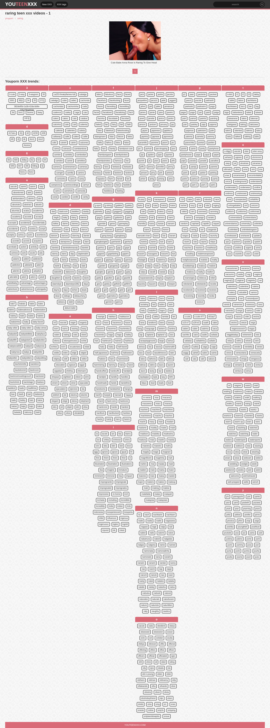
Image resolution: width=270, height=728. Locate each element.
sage (213, 347)
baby (26, 322)
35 (35, 100)
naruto (154, 575)
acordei (15, 241)
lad (153, 304)
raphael (195, 223)
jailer (158, 106)
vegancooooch (238, 328)
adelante (28, 265)
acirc (30, 235)
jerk (160, 173)
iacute (104, 434)
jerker (143, 179)
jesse (156, 185)
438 (43, 133)
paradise (214, 161)
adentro (16, 271)
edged (83, 353)
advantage (26, 283)
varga (239, 310)
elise (60, 413)
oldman (152, 680)
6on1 (22, 172)
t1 (237, 94)
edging (57, 359)
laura (161, 365)
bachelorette (20, 364)
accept (39, 217)
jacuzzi (154, 100)
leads (161, 383)
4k (24, 139)
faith (129, 124)
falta (96, 148)
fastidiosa (108, 191)
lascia (158, 347)
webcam (247, 458)
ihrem (106, 458)
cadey (68, 112)
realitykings (189, 266)
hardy (108, 419)
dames (75, 223)
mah (170, 458)
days (65, 290)
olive (173, 686)
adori (24, 277)
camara (66, 148)
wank (256, 403)
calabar (84, 118)
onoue (166, 716)
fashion (108, 185)
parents (213, 167)
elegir (65, 401)
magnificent (146, 458)
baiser (14, 406)
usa (229, 254)
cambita (68, 154)
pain (184, 118)
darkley (73, 260)
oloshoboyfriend (148, 698)
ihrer (124, 458)
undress (229, 193)
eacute (63, 322)
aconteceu (41, 235)
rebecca (202, 278)
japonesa (168, 136)
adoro (33, 277)
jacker (150, 94)
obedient (161, 626)
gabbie (119, 205)
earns (65, 328)
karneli (152, 248)
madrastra (168, 434)
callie (85, 136)
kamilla (142, 223)
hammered (123, 359)
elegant (54, 401)
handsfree (125, 383)
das (75, 266)
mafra (168, 446)
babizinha (15, 322)
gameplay (123, 223)
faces (100, 106)
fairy (114, 124)
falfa (100, 142)
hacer (127, 322)
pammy (210, 136)
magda (146, 452)
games (109, 229)
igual (124, 452)
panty (202, 148)
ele (65, 395)
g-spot (98, 205)
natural (167, 593)
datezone (69, 272)
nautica (166, 611)
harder (114, 407)
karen (153, 241)
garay (118, 260)
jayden (151, 154)
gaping (109, 260)
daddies (75, 211)
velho (238, 341)
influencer (111, 518)
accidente (13, 229)
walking (256, 397)
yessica (230, 521)
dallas (55, 223)
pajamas (190, 130)
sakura (211, 359)
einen (64, 383)
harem (127, 419)
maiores (142, 476)
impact (129, 476)
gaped (101, 254)
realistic (204, 260)
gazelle (127, 278)
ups (227, 241)
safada (214, 335)
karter (171, 248)
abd (29, 192)
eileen (78, 377)
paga (212, 106)
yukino (239, 539)
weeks (241, 470)
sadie (204, 335)
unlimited (233, 229)
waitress (238, 391)
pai (200, 112)
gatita (98, 278)
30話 (21, 100)
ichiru (127, 440)
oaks (151, 626)
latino (152, 365)
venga (244, 359)
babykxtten (40, 340)
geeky (107, 284)
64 (45, 160)
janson (142, 124)
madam (170, 422)
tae (250, 106)
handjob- (102, 377)
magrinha (160, 458)
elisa (85, 407)
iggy (96, 452)
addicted (37, 259)
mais (152, 476)
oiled (163, 662)
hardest (125, 407)
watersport (241, 440)
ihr (131, 452)
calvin (73, 142)
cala (74, 118)
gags (99, 217)
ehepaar (55, 377)
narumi (143, 575)
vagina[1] (229, 280)
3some (30, 112)
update (257, 235)
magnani (167, 452)
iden (114, 446)
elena (74, 401)
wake (228, 397)
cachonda (85, 100)
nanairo (141, 563)
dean (57, 296)
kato (157, 266)
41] (21, 133)
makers (150, 482)
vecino (234, 322)
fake (100, 130)
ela (83, 389)
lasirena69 (169, 347)
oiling (172, 662)
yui (244, 533)
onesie (141, 710)
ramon (188, 217)
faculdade (113, 118)
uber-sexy (257, 151)
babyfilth (13, 340)
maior (171, 470)
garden (102, 266)
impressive (103, 494)
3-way (21, 94)
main (152, 470)
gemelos (112, 296)
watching (244, 434)
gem (129, 290)
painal (193, 118)
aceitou (32, 229)
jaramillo (143, 142)
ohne (148, 662)
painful (203, 118)
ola (169, 668)
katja (148, 266)
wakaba (258, 391)
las (150, 347)
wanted (249, 415)
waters (229, 440)
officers (141, 656)
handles (124, 377)
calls (54, 142)
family (112, 148)
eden (65, 353)
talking (248, 136)
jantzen (152, 124)
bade (21, 388)
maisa (161, 476)
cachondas (58, 106)
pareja (193, 167)
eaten (56, 335)
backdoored (20, 370)
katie (140, 266)
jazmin (141, 161)
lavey (151, 371)
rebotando (201, 284)
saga (205, 347)
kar (164, 235)
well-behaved (249, 476)
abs (39, 198)
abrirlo (31, 198)
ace (23, 229)
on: (165, 704)
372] (42, 100)
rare (185, 229)
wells (246, 482)
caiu (85, 112)
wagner (237, 385)
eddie (56, 353)
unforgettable (234, 205)
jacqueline (142, 100)
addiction (16, 265)
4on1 (32, 139)
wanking (232, 409)
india (111, 506)
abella (38, 192)
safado (212, 341)
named (172, 545)
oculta (170, 638)
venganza (255, 359)
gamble (102, 223)
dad (53, 211)
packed (213, 94)
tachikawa (232, 106)
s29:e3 (196, 322)
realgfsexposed (189, 260)
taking (243, 124)
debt (71, 302)
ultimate (227, 169)
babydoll (13, 334)
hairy (102, 347)
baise (40, 400)
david (67, 278)
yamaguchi (238, 496)
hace (106, 322)
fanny (97, 167)
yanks (257, 496)
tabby (256, 94)
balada (17, 412)
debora (61, 302)
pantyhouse (186, 154)
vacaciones (232, 268)
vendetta (248, 347)
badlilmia (32, 388)
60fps (24, 160)
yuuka (229, 557)
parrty (215, 179)
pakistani (202, 130)
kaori (156, 235)
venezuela (255, 353)
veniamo (238, 365)
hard (101, 401)
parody (205, 179)
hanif (98, 395)
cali (74, 124)
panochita (189, 142)
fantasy (97, 173)
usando (238, 254)
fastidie (126, 185)
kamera (161, 217)
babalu (22, 304)
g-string (108, 205)
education (60, 365)
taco (243, 106)
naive (170, 533)
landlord (152, 322)
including (112, 500)
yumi (258, 539)
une (229, 199)
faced (127, 94)
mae (152, 440)
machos (169, 415)
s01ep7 (211, 316)
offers (152, 650)
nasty (141, 581)
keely (162, 284)
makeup (172, 482)
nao (143, 569)
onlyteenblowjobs (152, 716)
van (241, 298)
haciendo (100, 335)
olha (153, 686)
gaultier (109, 278)
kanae (161, 223)
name (162, 545)
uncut (227, 181)
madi (172, 428)
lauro (143, 371)
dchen (75, 290)
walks (229, 403)
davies (77, 278)
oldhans (140, 680)
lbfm (171, 377)
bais (31, 400)
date (83, 266)
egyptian (58, 371)
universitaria (250, 217)
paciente (202, 94)
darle (57, 266)
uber (247, 151)
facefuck (102, 100)
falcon (120, 136)
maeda (171, 440)
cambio (57, 154)
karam (172, 235)
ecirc (63, 347)
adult (42, 277)
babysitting (41, 358)
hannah (118, 395)
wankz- (254, 409)
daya (86, 284)
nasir (170, 575)
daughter (82, 272)
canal (54, 197)
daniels (85, 248)
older (169, 674)
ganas (119, 229)
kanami (171, 223)
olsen (169, 698)
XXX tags (61, 4)
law (160, 371)
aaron (32, 186)
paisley (194, 124)
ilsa (101, 470)
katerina (161, 260)
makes (161, 482)
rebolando (187, 284)
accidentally (39, 223)
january (163, 124)
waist (247, 385)
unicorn (254, 205)
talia (229, 136)
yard (236, 502)
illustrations (126, 464)
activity (33, 247)
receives (213, 290)
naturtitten (167, 605)
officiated (163, 656)
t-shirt (229, 94)
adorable (13, 277)
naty (145, 611)
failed (98, 124)
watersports (255, 440)
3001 (12, 100)
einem (55, 383)
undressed (241, 193)
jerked (169, 173)
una (260, 169)
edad (87, 347)
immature (122, 470)
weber (258, 458)
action (23, 247)
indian (120, 506)
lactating (144, 304)
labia (143, 298)
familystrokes (122, 154)
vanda (227, 304)
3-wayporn (33, 94)
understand (255, 181)
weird (258, 470)
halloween (127, 353)
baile (14, 400)
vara (260, 304)
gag (108, 211)
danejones (65, 241)
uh (247, 157)
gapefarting (113, 254)
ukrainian (244, 163)
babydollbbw (26, 334)
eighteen (67, 377)
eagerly (83, 322)
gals (128, 217)
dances (64, 235)
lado (171, 304)
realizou (190, 272)
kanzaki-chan (144, 235)
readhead (211, 248)
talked (238, 136)
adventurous (27, 289)
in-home (116, 494)
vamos (254, 292)
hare (118, 419)
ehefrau (69, 371)
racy (192, 205)
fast (117, 185)
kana (151, 223)
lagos (162, 310)
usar (248, 254)
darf (56, 260)
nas (162, 575)
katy (173, 266)
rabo (198, 199)
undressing (256, 193)
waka (248, 391)
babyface (41, 334)
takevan (254, 118)
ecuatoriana (75, 347)
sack (196, 335)
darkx (83, 260)
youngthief (242, 527)
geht (97, 290)
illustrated (99, 464)
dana (75, 229)
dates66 (57, 272)
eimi (87, 377)
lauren (170, 365)
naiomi (161, 533)
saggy (186, 353)
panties (211, 142)
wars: (258, 422)
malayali (168, 494)
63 (38, 160)
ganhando (115, 241)
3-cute (12, 94)
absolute (16, 204)
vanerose (238, 304)
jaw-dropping (162, 148)
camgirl (59, 173)
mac (157, 397)
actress (14, 253)
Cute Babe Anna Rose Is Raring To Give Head (134, 62)
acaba (26, 210)
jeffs (142, 167)
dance (84, 229)
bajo (31, 406)
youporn (9, 18)
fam (104, 148)
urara (228, 248)
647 (20, 166)
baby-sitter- (27, 328)
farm (111, 179)
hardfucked (113, 413)
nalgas (141, 545)
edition (74, 359)
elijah (69, 407)
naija (163, 527)
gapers (125, 254)
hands (114, 383)
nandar (162, 563)
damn (84, 223)
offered (171, 644)
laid (170, 310)
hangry (128, 389)
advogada (41, 289)
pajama (213, 124)
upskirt (257, 241)
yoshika (229, 527)
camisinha (61, 179)
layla (155, 377)
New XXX (47, 4)
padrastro (201, 106)
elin (77, 407)
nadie (158, 521)
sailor (204, 353)
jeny (153, 173)
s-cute (187, 316)
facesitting (124, 106)
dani (87, 241)
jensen (144, 173)
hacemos (117, 322)
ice (98, 440)
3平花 (27, 118)
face (119, 94)
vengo (228, 365)
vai (260, 280)
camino (80, 173)
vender (237, 347)
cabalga (83, 94)
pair (185, 124)
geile (113, 290)
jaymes (169, 154)
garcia (128, 260)
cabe (64, 100)
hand (130, 365)
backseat (39, 376)
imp (120, 476)
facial (96, 112)
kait (143, 211)
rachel (183, 205)
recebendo (188, 290)
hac (98, 322)
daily (65, 217)
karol (162, 248)
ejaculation (61, 389)
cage (77, 112)
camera (56, 167)
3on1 (20, 112)
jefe (173, 161)
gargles (100, 272)
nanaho (167, 557)
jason (164, 142)
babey (13, 316)
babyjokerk (26, 340)
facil (131, 112)
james (143, 112)
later (172, 353)
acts (24, 253)
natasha (162, 587)
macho (158, 415)
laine (140, 316)
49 (12, 139)
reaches (187, 248)
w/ (229, 385)
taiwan (259, 112)
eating (66, 335)
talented (238, 130)
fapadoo (101, 179)
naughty (155, 611)
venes (229, 353)
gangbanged (101, 241)
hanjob (107, 395)
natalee (160, 581)
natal (150, 581)
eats (75, 335)
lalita (156, 316)
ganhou (100, 248)
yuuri (248, 557)
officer (171, 650)
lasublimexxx (160, 353)
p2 (184, 94)
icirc (97, 446)
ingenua (124, 518)
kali (151, 217)
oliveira (147, 692)
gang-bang (107, 235)
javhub (148, 148)
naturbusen (169, 599)
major (140, 482)
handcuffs (114, 371)
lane (162, 322)
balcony (28, 412)
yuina (252, 533)
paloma (188, 136)
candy (85, 197)
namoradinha (163, 551)
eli (62, 407)
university (245, 223)
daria (64, 260)
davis (86, 278)
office (161, 650)
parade (203, 161)
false (126, 142)
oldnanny (164, 680)
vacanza (245, 268)
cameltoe (81, 161)
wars (249, 422)
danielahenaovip (70, 248)
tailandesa (237, 112)
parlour (194, 179)
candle (75, 197)
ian (113, 434)
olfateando (142, 686)
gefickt (117, 284)
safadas (188, 341)
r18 (182, 199)
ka (149, 199)
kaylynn (169, 278)
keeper (172, 284)
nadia (149, 521)
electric (84, 395)
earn (56, 328)
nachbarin (157, 515)
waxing (258, 446)
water (255, 434)
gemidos (124, 296)
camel (69, 161)
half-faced (122, 347)
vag (248, 274)
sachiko (185, 335)
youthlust (255, 527)
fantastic (128, 167)
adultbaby (12, 283)
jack (142, 94)
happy (128, 395)
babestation (40, 310)
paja (203, 124)
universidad (235, 217)
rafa (207, 205)
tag (257, 106)
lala (148, 316)
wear (245, 452)
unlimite (257, 223)
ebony (57, 341)
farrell (119, 179)
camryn (85, 185)
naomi (152, 569)
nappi (169, 569)
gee (98, 284)
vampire (231, 298)
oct (150, 638)
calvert (63, 142)
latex (143, 359)
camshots (68, 191)
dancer (54, 235)
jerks (171, 179)
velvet (248, 341)
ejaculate (84, 383)
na (139, 515)
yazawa (256, 502)
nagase (144, 527)
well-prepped (234, 482)
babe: (40, 304)
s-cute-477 (199, 316)
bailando (39, 394)
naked (157, 539)
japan (144, 130)
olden (159, 674)
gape (127, 248)
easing (75, 328)
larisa (170, 341)
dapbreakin (83, 254)
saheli (195, 353)
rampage (199, 217)
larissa (142, 347)
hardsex (126, 413)
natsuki (157, 593)
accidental (25, 223)
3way (39, 112)
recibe (212, 296)
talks (257, 136)
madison (144, 434)
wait (256, 385)
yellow (237, 515)
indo (129, 506)
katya (143, 272)
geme (101, 296)
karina (142, 248)
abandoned (18, 192)
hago (119, 335)
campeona (56, 185)
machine (156, 409)
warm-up (239, 422)
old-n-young (147, 674)
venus (248, 371)
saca (215, 328)
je (149, 161)
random (184, 223)
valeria (255, 286)
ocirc (143, 638)
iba (119, 434)
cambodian (81, 154)
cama (56, 148)
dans (64, 254)
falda (130, 136)
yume (248, 539)
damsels (57, 229)
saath (205, 322)
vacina (256, 268)
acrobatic (12, 247)
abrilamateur (18, 198)
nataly (151, 587)
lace (162, 298)
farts (99, 185)
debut (79, 302)
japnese (155, 136)
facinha (101, 118)
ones (173, 704)
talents (249, 130)
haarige (100, 316)
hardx (99, 419)
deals (84, 290)
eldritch (56, 395)
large (161, 341)
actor (43, 247)
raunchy (213, 235)
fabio (99, 94)
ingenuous (103, 524)
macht (142, 422)
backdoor (34, 364)
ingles (115, 524)
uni (245, 205)
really (200, 272)
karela (144, 241)
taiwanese (232, 118)
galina (108, 217)
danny (55, 254)
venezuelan (231, 359)
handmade (102, 383)
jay (142, 154)
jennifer (160, 167)
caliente (59, 130)
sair (186, 359)
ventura (238, 371)
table (232, 100)
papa (198, 154)
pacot (188, 100)
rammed (202, 211)
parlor (184, 179)
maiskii (171, 476)
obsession (158, 632)
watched (253, 428)
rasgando (212, 229)
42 (28, 133)
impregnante (106, 482)
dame (65, 223)
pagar (183, 112)
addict (26, 259)
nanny (173, 563)
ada (41, 253)
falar (112, 136)
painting (213, 118)
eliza (68, 413)
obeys (172, 626)
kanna (156, 229)
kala (170, 211)
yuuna (239, 557)
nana (157, 557)
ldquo (144, 383)
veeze (244, 322)
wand (238, 403)
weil (250, 470)
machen (144, 409)
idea (105, 446)
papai (207, 154)
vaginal (240, 280)
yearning (247, 508)
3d (13, 112)
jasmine (154, 142)
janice (161, 118)
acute (32, 253)
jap (172, 124)
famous (118, 161)
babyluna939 (15, 346)
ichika (106, 440)
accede (28, 217)
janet (141, 118)
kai (148, 205)
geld (121, 290)
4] (18, 139)
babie (30, 316)
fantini (107, 173)
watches (232, 434)
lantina (172, 328)
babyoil (28, 346)
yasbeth (245, 502)
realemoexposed (205, 254)
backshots (14, 382)
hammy (111, 365)
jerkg (152, 179)
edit (65, 359)
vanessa (250, 304)
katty (165, 266)
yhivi (240, 521)
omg (158, 704)
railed (183, 211)
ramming (214, 211)
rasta (195, 235)
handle (114, 377)
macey (168, 403)
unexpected (240, 199)
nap (160, 569)
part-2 (204, 185)
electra (74, 395)
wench (255, 482)
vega (253, 322)
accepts (12, 223)
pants (193, 148)
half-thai (115, 353)
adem (39, 265)
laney (170, 322)
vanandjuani (252, 298)
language (150, 328)
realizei (212, 266)
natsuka (146, 593)
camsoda (81, 191)
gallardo (118, 217)
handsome (101, 389)
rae (199, 205)
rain (192, 211)
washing (241, 428)
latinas (143, 365)
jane (161, 112)
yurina (247, 551)
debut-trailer (70, 308)
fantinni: (129, 173)
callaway (57, 136)
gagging (128, 211)
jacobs (170, 94)
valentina (232, 286)
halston (102, 359)
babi (22, 316)
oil (156, 662)
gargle (125, 266)
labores (152, 298)
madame (142, 428)
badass (40, 382)
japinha (144, 136)
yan (248, 496)
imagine (110, 470)
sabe (214, 322)
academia (37, 210)
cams (57, 191)
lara (171, 335)
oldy (174, 680)
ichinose (117, 440)
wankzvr (228, 415)
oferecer (152, 644)
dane (54, 241)
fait (121, 124)
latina (170, 359)
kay (171, 272)
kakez (161, 211)
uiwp (227, 163)
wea (237, 452)
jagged (172, 100)
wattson (239, 446)
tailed (248, 112)
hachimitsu (125, 328)
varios (249, 310)
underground (240, 181)
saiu (194, 359)
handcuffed (101, 371)
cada (84, 106)
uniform (230, 211)
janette (151, 118)
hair (96, 341)
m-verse (146, 397)
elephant (85, 401)
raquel (216, 223)
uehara (228, 157)
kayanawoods (146, 278)
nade (140, 521)
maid (170, 464)
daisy (73, 217)
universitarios (231, 223)
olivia (166, 692)
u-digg (227, 151)
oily (144, 668)
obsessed (145, 632)
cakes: (66, 118)
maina (162, 470)
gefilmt (127, 284)
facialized (107, 112)
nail (170, 527)
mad (161, 422)
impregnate (121, 482)
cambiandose (80, 148)
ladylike (152, 310)
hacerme (112, 328)
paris (185, 173)
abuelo (39, 204)
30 (44, 94)
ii (130, 458)
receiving (189, 296)
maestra (146, 446)
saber (195, 328)
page (192, 112)
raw (195, 241)
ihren (115, 458)
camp (81, 179)
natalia (171, 581)
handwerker (115, 389)
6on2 (31, 172)
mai (152, 464)
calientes (71, 130)
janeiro (170, 112)
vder (247, 316)
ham (112, 359)
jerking (161, 179)
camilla (70, 173)
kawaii (162, 272)
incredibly (100, 506)
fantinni (118, 173)
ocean (170, 632)
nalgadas (168, 539)
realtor (210, 272)
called (76, 136)
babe (32, 304)
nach (147, 515)
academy (16, 217)
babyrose (40, 346)
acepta (11, 235)
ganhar (128, 241)
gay (118, 278)
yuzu (257, 557)
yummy (239, 545)
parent (203, 167)
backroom (34, 370)
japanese (156, 130)
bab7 (13, 304)
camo (72, 179)
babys (26, 352)
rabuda (207, 199)
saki (202, 359)
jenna (150, 167)
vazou (238, 316)
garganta (114, 266)
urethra (238, 248)
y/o (227, 496)
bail (29, 394)
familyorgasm (105, 154)
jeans (164, 161)
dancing (75, 235)
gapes (99, 260)
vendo (259, 347)
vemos (227, 347)
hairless (128, 341)
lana (142, 322)
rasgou (185, 235)
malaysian (162, 500)
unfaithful (254, 199)
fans (106, 167)
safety (196, 347)
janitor (171, 118)
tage (227, 112)
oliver (157, 692)
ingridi (125, 524)
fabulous (109, 94)
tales (258, 130)
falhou (109, 142)
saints (214, 353)
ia (97, 434)
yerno (257, 515)
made (163, 428)
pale (212, 130)
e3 (55, 322)
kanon (166, 229)
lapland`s (162, 335)
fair (106, 124)
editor (84, 359)
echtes (54, 347)
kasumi (165, 254)
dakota (83, 217)
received (201, 290)
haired (118, 341)
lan (174, 316)
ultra (237, 169)
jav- (139, 148)
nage (154, 527)
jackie (160, 94)
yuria (229, 551)
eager (73, 322)
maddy (154, 428)
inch (126, 494)
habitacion (124, 316)
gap (119, 248)
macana (166, 397)
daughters (56, 278)
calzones (84, 142)
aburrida (15, 210)
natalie (141, 587)
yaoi (228, 502)
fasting (120, 191)
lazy (163, 377)
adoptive (37, 271)
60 (9, 160)
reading (190, 254)
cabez (73, 100)
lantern (162, 328)
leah (170, 383)
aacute (14, 186)
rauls (203, 235)
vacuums (230, 274)
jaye (160, 154)
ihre (97, 458)
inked (122, 530)
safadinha (200, 341)
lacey (170, 298)
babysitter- (13, 358)
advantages (40, 283)
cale (67, 124)
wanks (244, 409)
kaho (140, 205)
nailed (143, 533)
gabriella (98, 211)
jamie (152, 112)
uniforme (242, 211)
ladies (162, 304)
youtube (227, 533)
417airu (12, 133)
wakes (238, 397)
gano (110, 248)
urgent (248, 248)
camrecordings (72, 185)
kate (152, 260)
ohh (140, 662)
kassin (141, 254)
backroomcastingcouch (20, 376)
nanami (152, 563)
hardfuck (100, 413)
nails (152, 533)
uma (245, 169)
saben (185, 328)
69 (27, 166)
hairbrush (106, 341)
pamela (199, 136)
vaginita (251, 280)
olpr (161, 698)
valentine (244, 286)
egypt (81, 365)
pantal (201, 142)
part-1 (194, 185)
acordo (26, 241)
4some (27, 145)
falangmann (100, 136)
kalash (143, 217)
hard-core (111, 401)
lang (140, 328)
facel (126, 100)
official (152, 656)
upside (247, 241)
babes (11, 310)
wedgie (244, 464)
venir (249, 365)
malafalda (145, 494)
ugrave (238, 157)
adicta (26, 271)
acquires (37, 241)
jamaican (168, 106)
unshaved (245, 235)
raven (186, 241)
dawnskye (56, 284)
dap (72, 254)
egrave (72, 365)
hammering (99, 365)
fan (127, 161)
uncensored (238, 175)
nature (144, 605)
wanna (239, 415)
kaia (155, 205)
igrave (115, 452)
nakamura (145, 539)
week (254, 464)
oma (149, 704)
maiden (142, 470)
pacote (198, 100)
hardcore (124, 401)
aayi (41, 186)
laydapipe (144, 377)
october (159, 638)
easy (84, 328)
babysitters (27, 358)
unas (227, 175)
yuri (257, 545)
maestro (157, 446)
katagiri (142, 260)
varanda (229, 310)
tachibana (252, 100)
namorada (148, 551)
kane (147, 229)
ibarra (128, 434)
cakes (55, 118)
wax (249, 446)
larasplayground (147, 341)
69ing (34, 166)
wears (228, 458)
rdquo (213, 241)
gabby (129, 205)
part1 (213, 185)
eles (55, 407)
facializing (120, 112)
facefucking (115, 100)
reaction (199, 248)
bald (38, 412)
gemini (109, 302)
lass (141, 353)
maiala (161, 464)
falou (118, 142)
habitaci (112, 316)
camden (59, 161)
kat (173, 254)
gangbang (120, 235)
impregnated (105, 488)
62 (32, 160)
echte (83, 341)
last (148, 353)
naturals (155, 599)
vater (258, 310)
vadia (240, 274)
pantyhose (214, 148)
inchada (100, 500)
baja (23, 406)
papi (183, 161)
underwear (245, 187)
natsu (172, 587)
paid (208, 112)
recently (201, 296)
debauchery (79, 296)
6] (42, 166)
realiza (202, 266)
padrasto (189, 106)
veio (257, 335)
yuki (260, 533)
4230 (35, 133)
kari (161, 241)
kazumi (152, 284)
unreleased (231, 235)
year (237, 508)
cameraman (69, 167)
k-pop (141, 199)
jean (156, 161)
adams (16, 259)
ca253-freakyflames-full (64, 94)
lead (153, 383)
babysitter (38, 352)
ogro (173, 656)
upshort (236, 241)
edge (74, 353)
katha (171, 260)
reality (214, 260)
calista (82, 130)
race (217, 199)
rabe (190, 199)
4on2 (40, 139)
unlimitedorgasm (249, 229)
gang (128, 229)
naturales (143, 599)
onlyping (171, 710)
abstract (28, 204)
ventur (258, 365)
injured (105, 530)
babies (40, 316)
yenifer (247, 515)
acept (42, 229)
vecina (256, 316)
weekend (230, 470)
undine (257, 187)
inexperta (128, 512)
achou (21, 235)
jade (163, 100)
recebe (213, 284)
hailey (128, 335)
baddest (11, 388)
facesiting (111, 106)
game (112, 223)
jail (150, 106)
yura (249, 545)
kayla (159, 278)
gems (118, 302)
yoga (257, 521)
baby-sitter (12, 328)
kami (171, 217)
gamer (99, 229)
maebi (161, 440)
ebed (83, 335)
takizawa (254, 124)
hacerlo (100, 328)
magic (156, 452)
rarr (202, 229)
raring (20, 18)
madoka (156, 434)
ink (114, 530)
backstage (28, 382)
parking (213, 173)
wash (231, 428)
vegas (252, 328)
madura (142, 440)
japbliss (167, 130)
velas (229, 341)
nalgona (151, 545)
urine (258, 248)
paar (192, 94)
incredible (125, 500)
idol (121, 446)
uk (235, 163)
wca (229, 452)
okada (161, 668)
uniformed (254, 211)
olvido (140, 704)
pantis (183, 148)
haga (110, 335)
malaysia (150, 500)
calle (67, 136)
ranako (211, 217)
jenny (170, 167)
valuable (243, 292)
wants (259, 415)
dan (67, 229)
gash (120, 272)
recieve (199, 302)
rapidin (206, 223)
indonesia (98, 512)
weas (237, 458)
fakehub (109, 130)
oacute (141, 626)
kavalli (152, 272)
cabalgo (54, 100)
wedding (233, 464)
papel (216, 154)
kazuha (141, 284)
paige (216, 112)
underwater (231, 187)
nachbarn (171, 515)
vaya (229, 316)
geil (105, 290)
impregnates (121, 488)
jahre (143, 106)
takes (244, 118)
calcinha (57, 124)
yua (236, 533)
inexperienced (113, 512)
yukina (229, 539)
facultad (125, 118)
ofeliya (141, 644)
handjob (127, 371)
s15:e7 (186, 322)
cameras (83, 167)
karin (170, 241)
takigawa (232, 124)
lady (143, 310)
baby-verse (41, 328)
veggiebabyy (232, 335)
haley (111, 347)
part (186, 185)
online (150, 710)
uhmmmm (256, 157)
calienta (83, 124)
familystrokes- (104, 161)
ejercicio (73, 389)
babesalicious (24, 310)
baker (40, 406)
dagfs (56, 217)
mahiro (143, 464)
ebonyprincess (70, 341)
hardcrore (102, 407)
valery (232, 292)
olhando (163, 686)
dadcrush (63, 211)
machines (168, 409)
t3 (249, 94)
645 (12, 166)
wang (247, 403)
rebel (212, 278)
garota (110, 272)
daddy (86, 211)
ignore (105, 452)
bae (13, 394)
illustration (112, 464)
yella (228, 515)
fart (128, 179)
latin (162, 359)
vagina (258, 274)
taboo (240, 100)
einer (73, 383)
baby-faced (38, 322)
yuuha (256, 551)
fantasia (116, 167)
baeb (21, 394)
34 (28, 100)
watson (228, 446)
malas (157, 494)
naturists (155, 605)
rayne (203, 241)
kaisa (163, 205)
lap (141, 335)
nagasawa (170, 521)
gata (128, 272)
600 (16, 160)
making (155, 488)
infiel (101, 518)
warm (228, 422)
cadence (57, 112)
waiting (227, 391)
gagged (117, 211)
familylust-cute (126, 148)
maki (146, 488)
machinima (146, 415)
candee (64, 197)
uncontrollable (254, 175)
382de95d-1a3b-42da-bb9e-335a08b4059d (27, 107)
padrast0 (210, 100)
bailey (22, 400)
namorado (146, 557)
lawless (169, 371)
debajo (67, 296)
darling (67, 266)
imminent (99, 476)
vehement (247, 335)
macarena (147, 403)
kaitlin (151, 211)
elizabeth (78, 413)
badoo (43, 388)
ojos (152, 668)
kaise (172, 205)
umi (253, 169)
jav (172, 142)
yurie (237, 551)
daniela (55, 248)
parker (203, 173)
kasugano (152, 254)
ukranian (257, 163)
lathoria (152, 359)
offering (142, 650)
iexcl (129, 446)
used (256, 254)
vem (257, 341)
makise (166, 488)
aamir (23, 186)
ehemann (81, 371)
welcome (235, 476)
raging (216, 205)
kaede (171, 199)
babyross (15, 352)
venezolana (241, 353)
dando (86, 235)
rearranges (190, 278)
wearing (255, 452)
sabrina (205, 328)
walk (247, 397)
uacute (237, 151)
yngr (248, 521)
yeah (228, 508)
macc (158, 403)
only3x (161, 710)
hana (121, 365)
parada (192, 161)
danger (77, 241)
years (257, 508)
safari (186, 347)
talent (227, 130)
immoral (111, 476)
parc (184, 167)
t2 (243, 94)
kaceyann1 (159, 199)
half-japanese (101, 353)
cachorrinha (73, 106)
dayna (56, 290)
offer (162, 644)
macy (151, 422)
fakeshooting (123, 130)
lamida (165, 316)
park (194, 173)
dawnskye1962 (72, 284)
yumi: (229, 545)
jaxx (173, 148)
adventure (12, 289)
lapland (150, 335)
